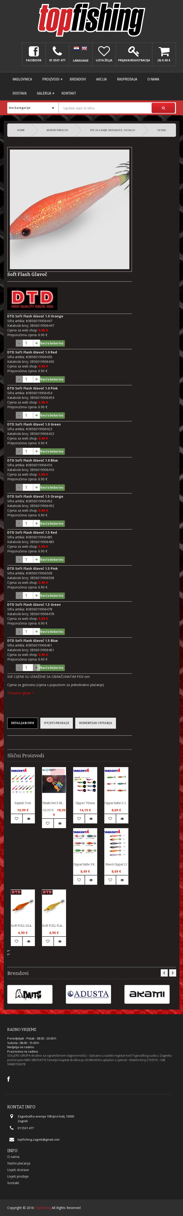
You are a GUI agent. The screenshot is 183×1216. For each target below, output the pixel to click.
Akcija (101, 79)
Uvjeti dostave (18, 1170)
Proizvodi (50, 79)
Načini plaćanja (18, 1163)
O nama (153, 79)
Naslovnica (22, 79)
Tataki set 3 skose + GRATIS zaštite (54, 803)
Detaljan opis (22, 723)
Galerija (44, 93)
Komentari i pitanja (95, 723)
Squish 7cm (23, 803)
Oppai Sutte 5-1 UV (116, 803)
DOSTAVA (19, 93)
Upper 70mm (85, 803)
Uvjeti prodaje (56, 723)
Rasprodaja (127, 79)
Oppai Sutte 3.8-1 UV (85, 864)
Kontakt (68, 93)
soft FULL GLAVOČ (23, 925)
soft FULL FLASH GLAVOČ (54, 925)
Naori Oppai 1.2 (116, 864)
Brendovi (78, 79)
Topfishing (43, 1207)
